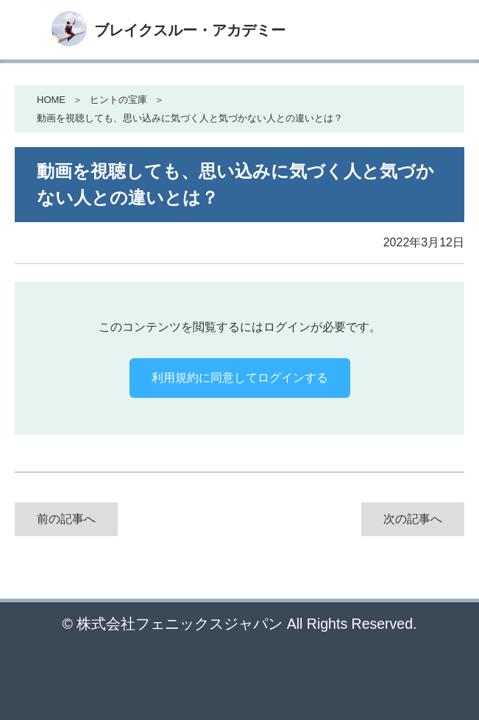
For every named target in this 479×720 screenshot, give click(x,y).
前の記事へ (66, 519)
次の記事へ (412, 519)
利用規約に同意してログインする (240, 377)
